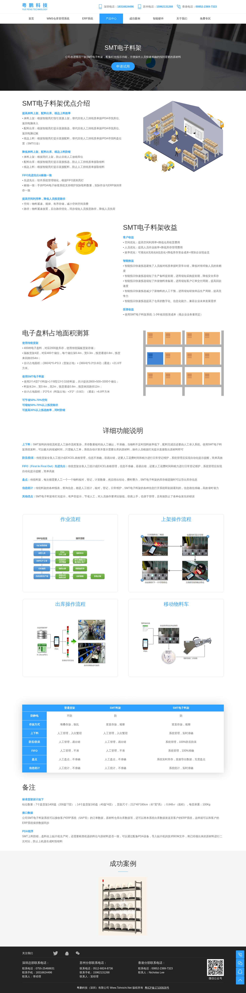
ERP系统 (87, 18)
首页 (31, 18)
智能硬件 (158, 18)
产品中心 (111, 18)
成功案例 (134, 18)
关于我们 (181, 18)
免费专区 (205, 18)
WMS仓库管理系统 (58, 18)
